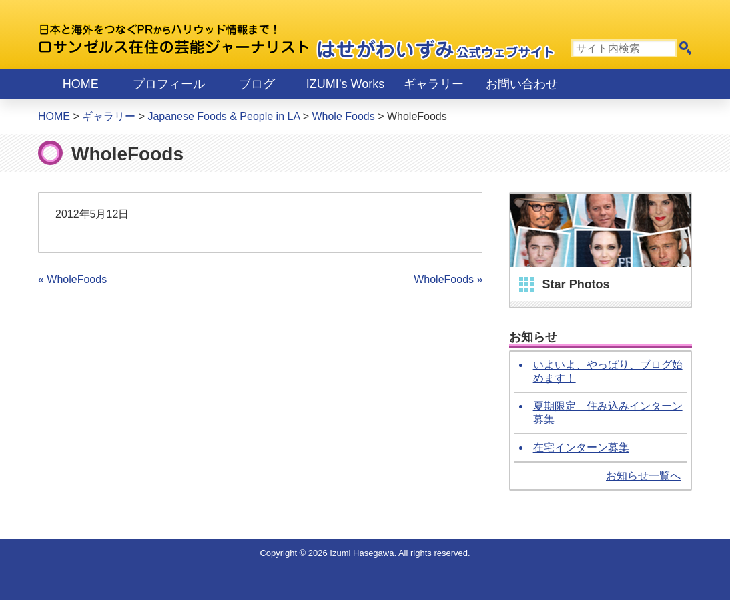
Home (81, 84)
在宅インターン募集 (581, 447)
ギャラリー (434, 84)
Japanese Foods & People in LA (223, 116)
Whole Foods (343, 116)
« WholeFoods (72, 279)
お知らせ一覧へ (643, 475)
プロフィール (169, 84)
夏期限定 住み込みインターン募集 (608, 412)
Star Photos (576, 284)
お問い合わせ (522, 84)
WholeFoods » (448, 279)
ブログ (257, 84)
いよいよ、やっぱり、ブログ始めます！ (608, 371)
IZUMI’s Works (345, 84)
